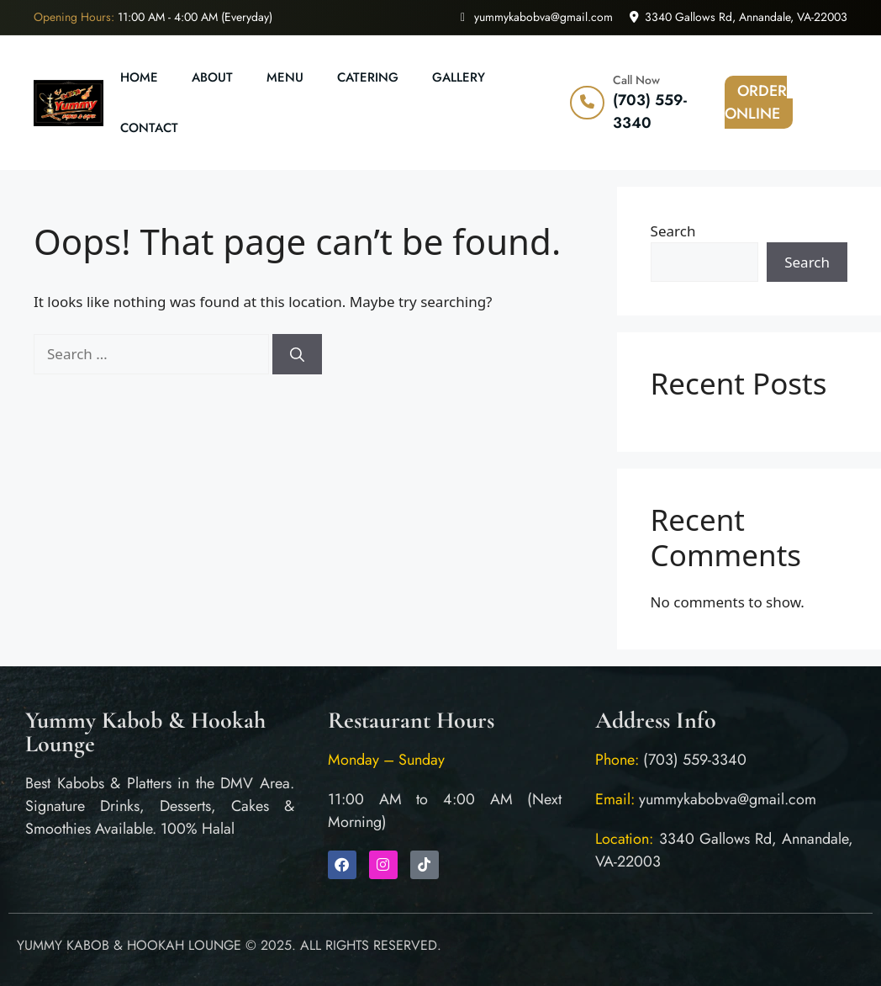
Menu (284, 77)
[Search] (297, 354)
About (212, 77)
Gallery (458, 77)
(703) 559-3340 (650, 111)
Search (673, 231)
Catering (367, 77)
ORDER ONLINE (756, 102)
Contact (149, 128)
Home (139, 77)
